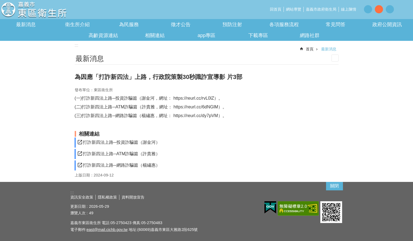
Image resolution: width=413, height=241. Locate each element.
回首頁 (275, 9)
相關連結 (155, 35)
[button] (270, 207)
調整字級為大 (390, 9)
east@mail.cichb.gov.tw (107, 229)
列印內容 (335, 58)
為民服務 (129, 24)
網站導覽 (293, 9)
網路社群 (309, 35)
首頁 (309, 49)
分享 (402, 9)
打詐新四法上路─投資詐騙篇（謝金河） (121, 142)
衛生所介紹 (77, 24)
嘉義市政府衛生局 (321, 9)
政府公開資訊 (387, 24)
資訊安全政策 (81, 197)
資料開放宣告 (133, 197)
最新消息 (26, 24)
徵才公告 (181, 24)
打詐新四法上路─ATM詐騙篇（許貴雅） (121, 153)
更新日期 (78, 206)
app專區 (206, 35)
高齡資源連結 (103, 35)
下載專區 (258, 35)
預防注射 (232, 24)
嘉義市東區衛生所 (47, 11)
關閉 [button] (334, 186)
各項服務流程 (284, 24)
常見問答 (335, 24)
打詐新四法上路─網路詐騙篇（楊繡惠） (121, 165)
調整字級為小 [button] (368, 9)
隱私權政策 (107, 197)
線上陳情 (348, 9)
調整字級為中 (379, 9)
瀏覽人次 (78, 213)
